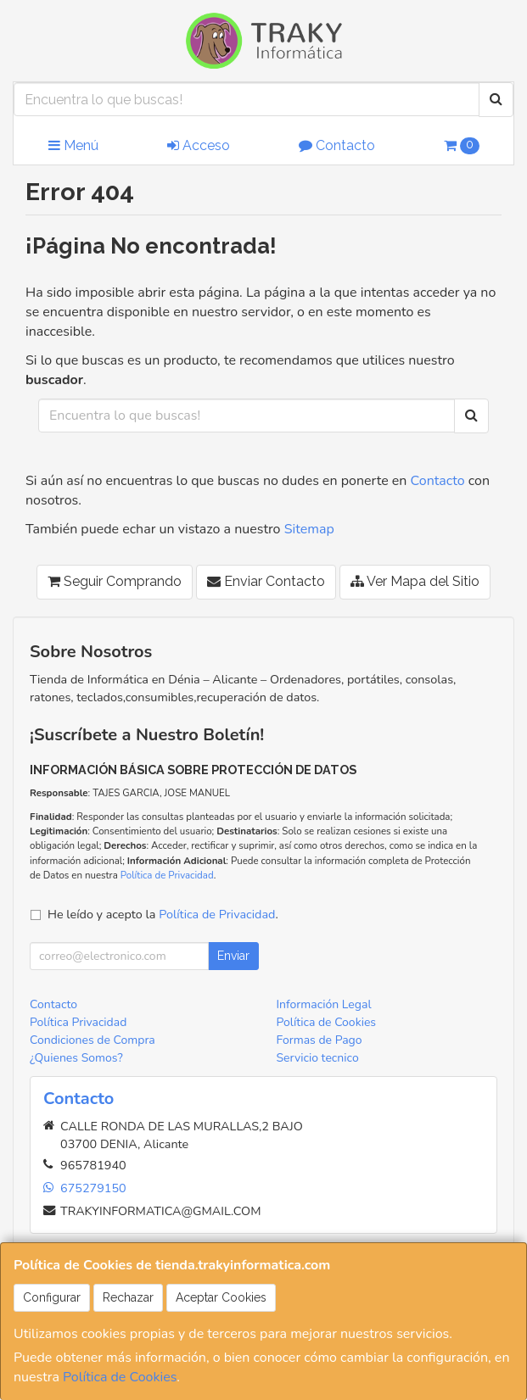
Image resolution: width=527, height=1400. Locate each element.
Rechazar (128, 1297)
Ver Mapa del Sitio (414, 581)
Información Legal (324, 1004)
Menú (73, 145)
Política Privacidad (78, 1022)
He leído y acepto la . (163, 914)
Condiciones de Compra (92, 1040)
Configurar (52, 1297)
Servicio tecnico (318, 1058)
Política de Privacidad (167, 875)
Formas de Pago (319, 1040)
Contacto (337, 145)
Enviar (233, 955)
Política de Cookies (120, 1377)
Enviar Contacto (266, 581)
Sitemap (309, 529)
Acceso (198, 145)
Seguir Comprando (115, 581)
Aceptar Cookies (221, 1297)
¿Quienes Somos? (76, 1058)
